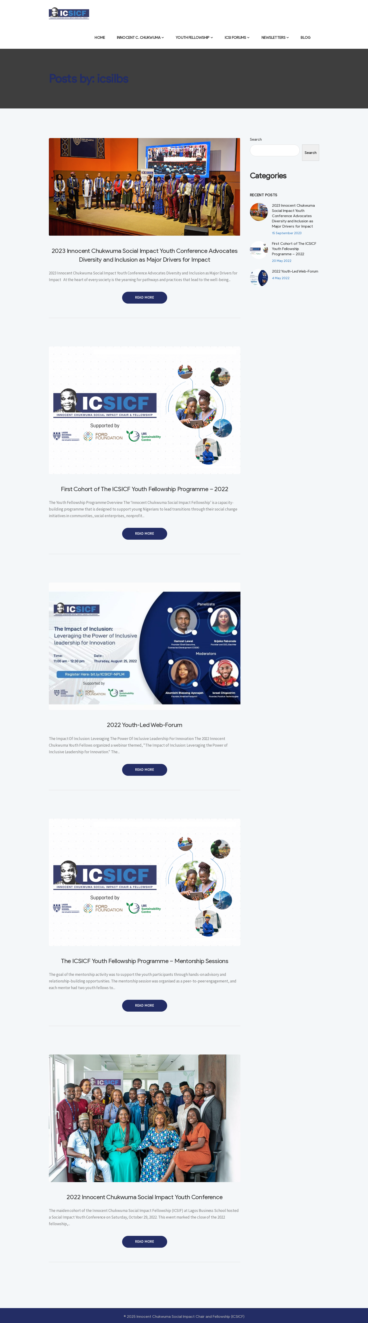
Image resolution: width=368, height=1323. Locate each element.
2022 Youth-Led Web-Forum (144, 725)
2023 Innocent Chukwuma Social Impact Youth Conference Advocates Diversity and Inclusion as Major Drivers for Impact (293, 216)
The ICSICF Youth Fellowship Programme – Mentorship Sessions (144, 961)
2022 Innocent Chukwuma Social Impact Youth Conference (144, 1197)
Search (256, 139)
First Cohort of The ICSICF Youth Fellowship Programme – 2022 (144, 489)
